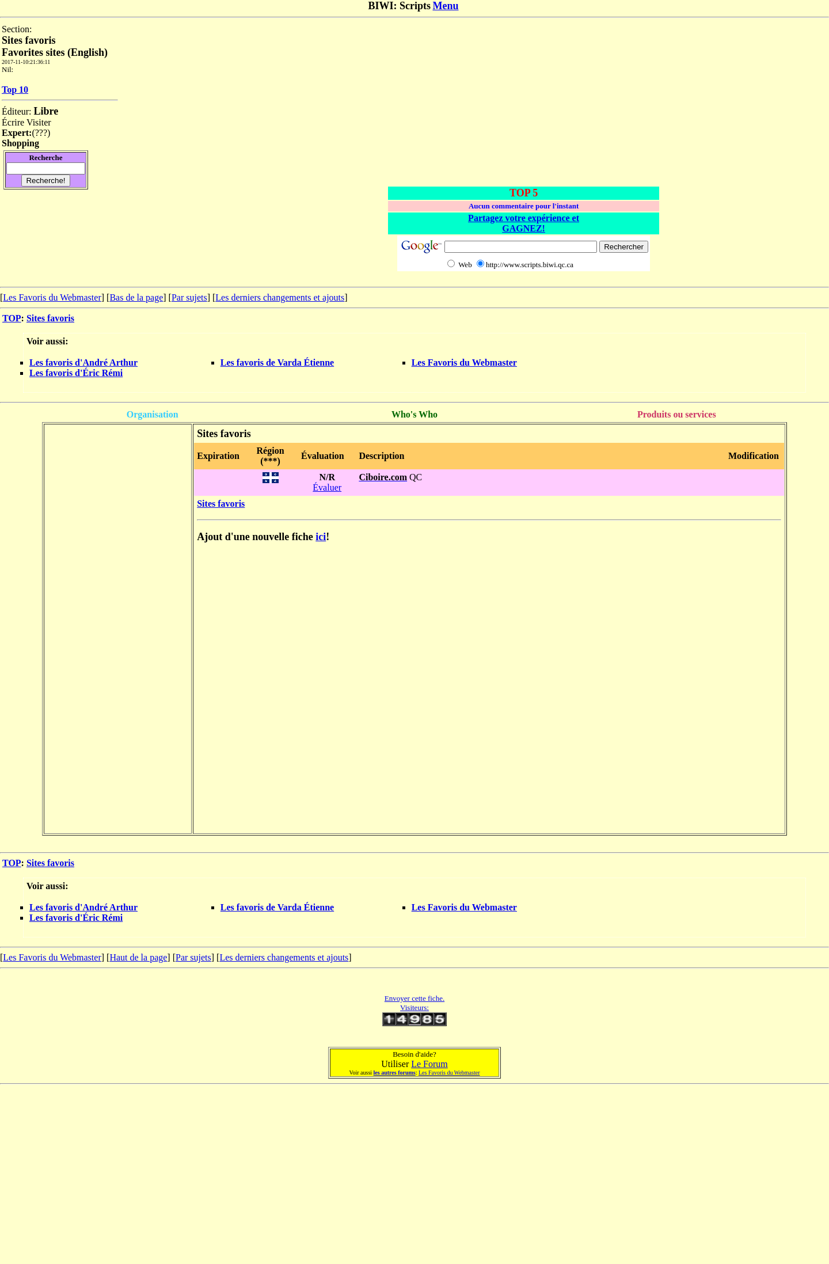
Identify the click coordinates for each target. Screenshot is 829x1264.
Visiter (38, 122)
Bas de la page (136, 297)
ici (320, 536)
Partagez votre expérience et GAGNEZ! (523, 223)
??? (41, 133)
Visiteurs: (414, 1007)
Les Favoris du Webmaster (52, 297)
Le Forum (429, 1064)
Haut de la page (138, 957)
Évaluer (327, 487)
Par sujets (189, 297)
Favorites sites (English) (55, 52)
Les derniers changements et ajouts (279, 297)
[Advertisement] (524, 104)
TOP (11, 318)
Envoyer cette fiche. (414, 998)
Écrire (13, 122)
